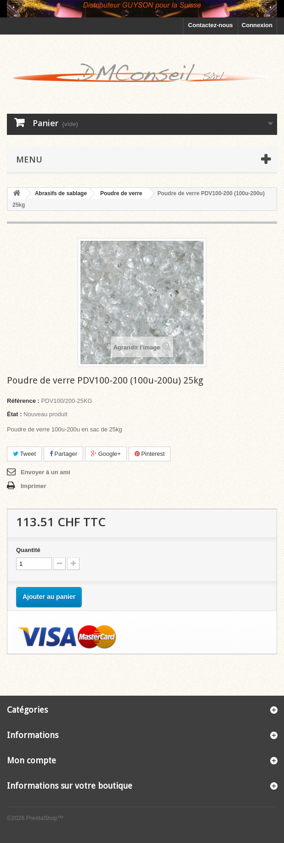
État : (14, 414)
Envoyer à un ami (45, 472)
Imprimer (33, 486)
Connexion (257, 25)
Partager (63, 453)
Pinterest (150, 453)
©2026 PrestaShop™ (35, 817)
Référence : (23, 400)
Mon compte (31, 760)
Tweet (24, 453)
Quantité (28, 549)
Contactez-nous (210, 25)
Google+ (106, 453)
